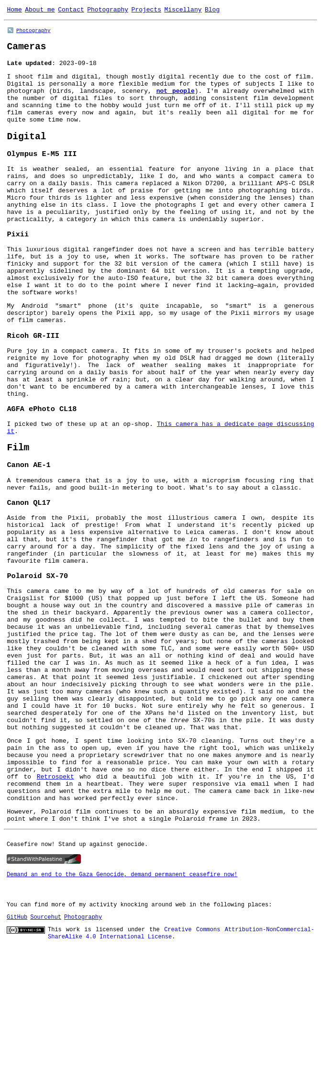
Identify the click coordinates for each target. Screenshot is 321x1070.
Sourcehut (45, 1041)
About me (40, 10)
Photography (107, 10)
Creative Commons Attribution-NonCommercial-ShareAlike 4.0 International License (181, 1056)
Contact (71, 10)
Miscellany (182, 10)
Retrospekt (55, 893)
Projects (146, 10)
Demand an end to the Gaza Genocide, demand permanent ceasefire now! (122, 998)
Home (14, 10)
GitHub (17, 1041)
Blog (212, 10)
